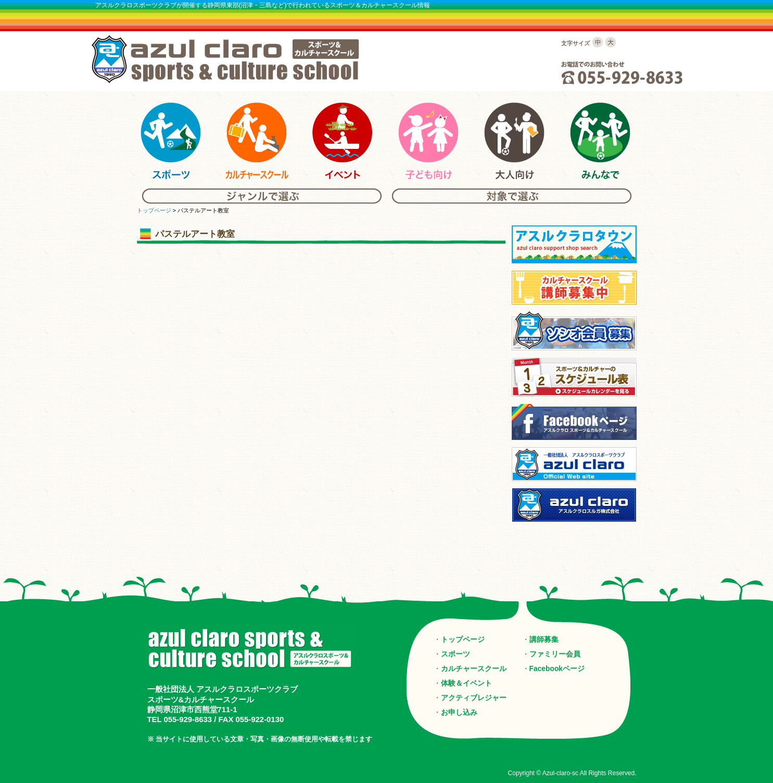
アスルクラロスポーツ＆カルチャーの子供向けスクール (428, 141)
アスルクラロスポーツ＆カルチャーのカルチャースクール (256, 141)
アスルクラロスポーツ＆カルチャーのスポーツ (171, 141)
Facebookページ (557, 668)
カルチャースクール (473, 668)
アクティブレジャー (473, 697)
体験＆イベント (466, 683)
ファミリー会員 (554, 654)
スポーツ (455, 654)
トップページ (154, 210)
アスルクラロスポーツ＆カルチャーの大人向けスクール (514, 141)
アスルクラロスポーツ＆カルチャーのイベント (342, 141)
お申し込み (459, 712)
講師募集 (544, 639)
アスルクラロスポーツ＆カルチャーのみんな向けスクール (600, 141)
